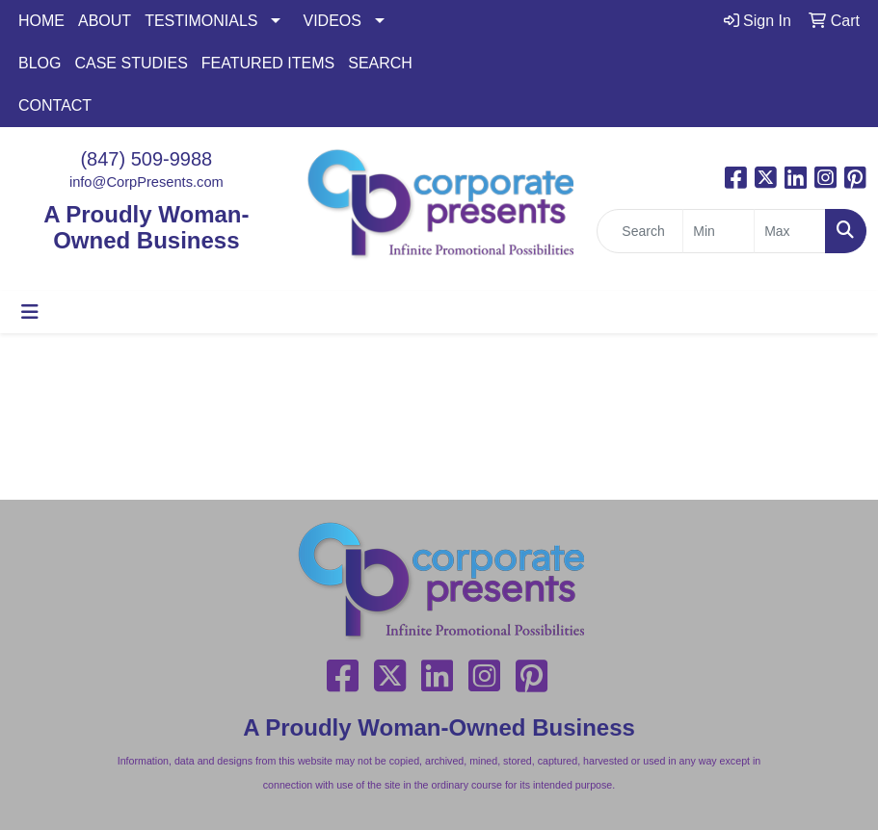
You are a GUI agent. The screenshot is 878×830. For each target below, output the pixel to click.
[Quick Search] (640, 231)
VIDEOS (331, 21)
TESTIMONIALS (201, 21)
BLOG (39, 63)
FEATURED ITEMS (267, 63)
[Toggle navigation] (30, 311)
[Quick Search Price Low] (718, 231)
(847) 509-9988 (146, 158)
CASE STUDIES (130, 63)
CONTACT (55, 105)
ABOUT (104, 21)
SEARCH (380, 63)
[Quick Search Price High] (790, 231)
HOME (41, 21)
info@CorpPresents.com (146, 182)
